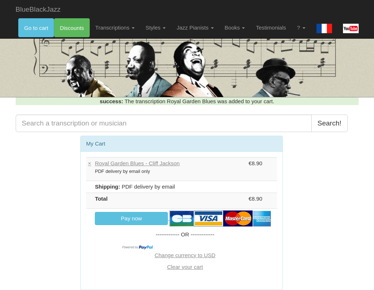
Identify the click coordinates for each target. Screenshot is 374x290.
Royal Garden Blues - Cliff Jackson (137, 163)
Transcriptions (115, 27)
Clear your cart (185, 267)
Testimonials (271, 27)
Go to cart (36, 28)
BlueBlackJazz (38, 9)
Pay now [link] (131, 218)
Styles (156, 27)
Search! (329, 123)
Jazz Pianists (195, 27)
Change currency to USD (185, 255)
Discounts (72, 28)
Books (235, 27)
